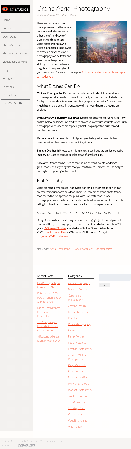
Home (6, 19)
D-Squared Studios (55, 228)
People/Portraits (77, 365)
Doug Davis (9, 36)
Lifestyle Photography (80, 348)
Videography (75, 414)
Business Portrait (77, 289)
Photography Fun (78, 377)
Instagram (8, 78)
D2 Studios (9, 28)
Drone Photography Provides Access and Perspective (48, 312)
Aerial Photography (60, 248)
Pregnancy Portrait (78, 383)
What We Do (10, 103)
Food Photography (78, 342)
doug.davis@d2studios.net (52, 236)
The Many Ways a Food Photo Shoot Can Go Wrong (47, 326)
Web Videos (75, 426)
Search (104, 285)
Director (72, 318)
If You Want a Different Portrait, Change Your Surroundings (49, 297)
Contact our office (55, 232)
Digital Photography (79, 312)
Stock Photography (79, 396)
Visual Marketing (77, 420)
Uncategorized (104, 248)
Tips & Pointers (76, 402)
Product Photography (80, 389)
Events (72, 330)
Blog (5, 70)
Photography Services (15, 53)
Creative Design (77, 305)
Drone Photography (83, 248)
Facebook (8, 86)
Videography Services (15, 61)
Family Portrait (76, 336)
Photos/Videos (11, 45)
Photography (75, 371)
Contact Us (9, 95)
